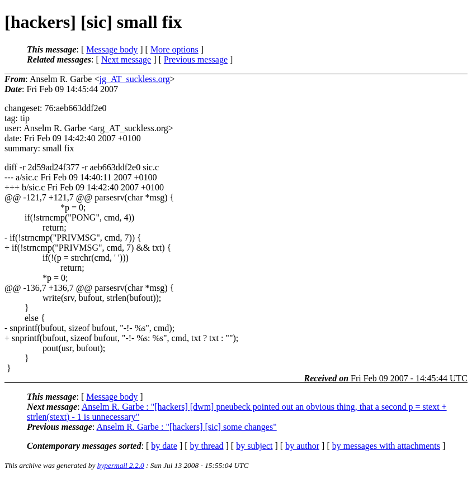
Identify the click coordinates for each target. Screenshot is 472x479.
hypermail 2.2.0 (120, 465)
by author (302, 446)
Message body (112, 49)
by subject (254, 446)
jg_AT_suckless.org (134, 79)
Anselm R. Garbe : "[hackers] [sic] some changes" (186, 427)
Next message (126, 59)
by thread (207, 446)
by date (164, 446)
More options (174, 49)
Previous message (196, 59)
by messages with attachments (386, 446)
